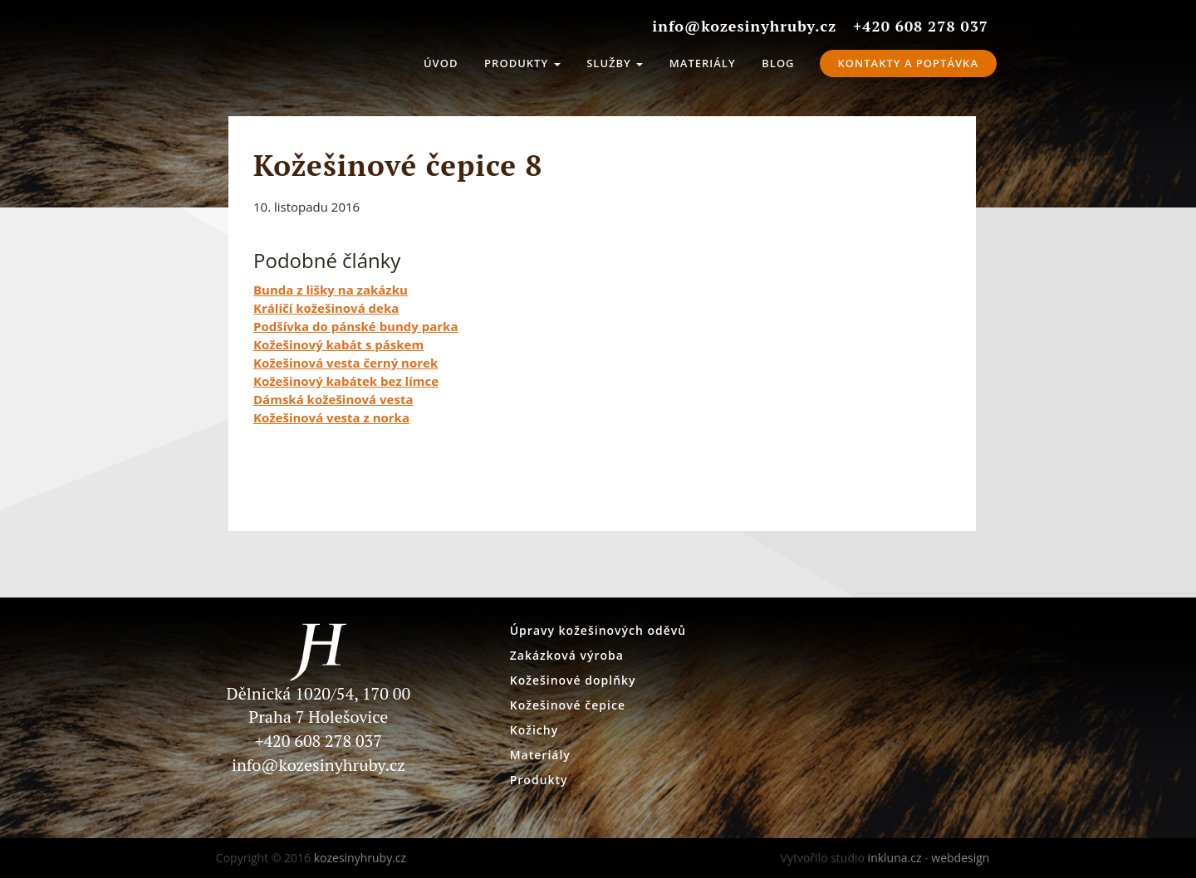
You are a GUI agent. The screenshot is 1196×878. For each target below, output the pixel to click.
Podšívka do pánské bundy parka (355, 326)
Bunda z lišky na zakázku (330, 289)
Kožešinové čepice (567, 705)
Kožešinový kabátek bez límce (346, 381)
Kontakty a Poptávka (908, 63)
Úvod (441, 63)
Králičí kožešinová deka (326, 308)
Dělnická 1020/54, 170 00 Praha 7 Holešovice (318, 684)
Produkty (522, 63)
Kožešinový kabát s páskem (338, 344)
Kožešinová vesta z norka (331, 417)
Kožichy (534, 730)
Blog (778, 63)
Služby (614, 63)
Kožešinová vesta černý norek (345, 362)
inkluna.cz (895, 858)
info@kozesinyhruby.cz (318, 765)
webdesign (960, 858)
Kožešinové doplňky (573, 680)
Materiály (702, 63)
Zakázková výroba (567, 655)
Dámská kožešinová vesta (333, 399)
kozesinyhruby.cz (278, 58)
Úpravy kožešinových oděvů (598, 630)
